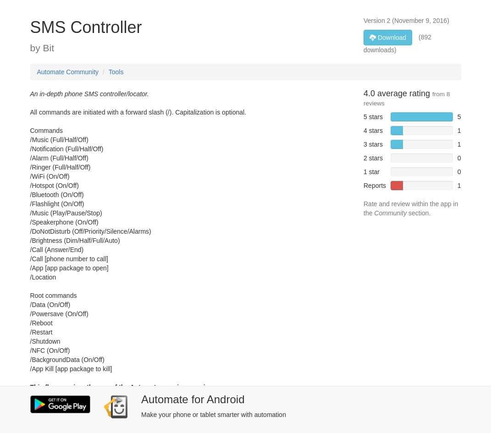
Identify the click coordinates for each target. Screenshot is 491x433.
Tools (116, 72)
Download (388, 37)
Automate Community (68, 72)
